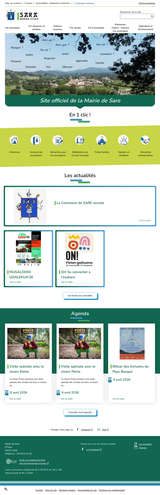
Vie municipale (12, 27)
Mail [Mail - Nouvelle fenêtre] (101, 429)
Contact (28, 3)
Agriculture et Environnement (145, 28)
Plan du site (51, 490)
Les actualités (145, 444)
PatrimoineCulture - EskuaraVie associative (120, 28)
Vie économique (96, 27)
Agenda (142, 447)
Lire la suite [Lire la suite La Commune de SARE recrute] (144, 220)
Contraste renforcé (85, 3)
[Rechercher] (152, 16)
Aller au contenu (13, 3)
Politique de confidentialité (112, 490)
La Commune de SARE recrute (80, 203)
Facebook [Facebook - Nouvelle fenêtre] (83, 429)
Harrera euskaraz (147, 3)
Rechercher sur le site (130, 12)
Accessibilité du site (87, 490)
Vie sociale (75, 27)
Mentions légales (67, 490)
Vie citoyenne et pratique (36, 28)
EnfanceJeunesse (57, 28)
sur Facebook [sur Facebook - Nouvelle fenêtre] (92, 449)
